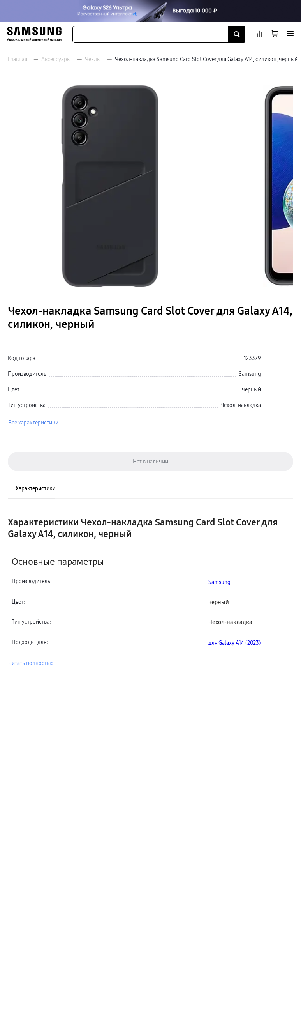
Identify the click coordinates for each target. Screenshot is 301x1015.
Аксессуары (56, 59)
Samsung (219, 581)
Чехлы (93, 59)
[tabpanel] (150, 591)
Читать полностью (30, 663)
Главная (17, 59)
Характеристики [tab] (35, 488)
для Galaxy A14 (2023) (234, 642)
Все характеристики (33, 422)
